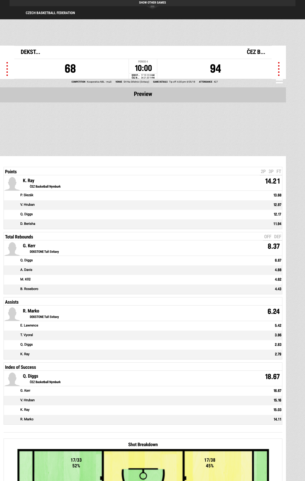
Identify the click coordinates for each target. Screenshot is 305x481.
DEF (277, 236)
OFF (267, 236)
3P (271, 171)
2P (263, 171)
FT (278, 171)
